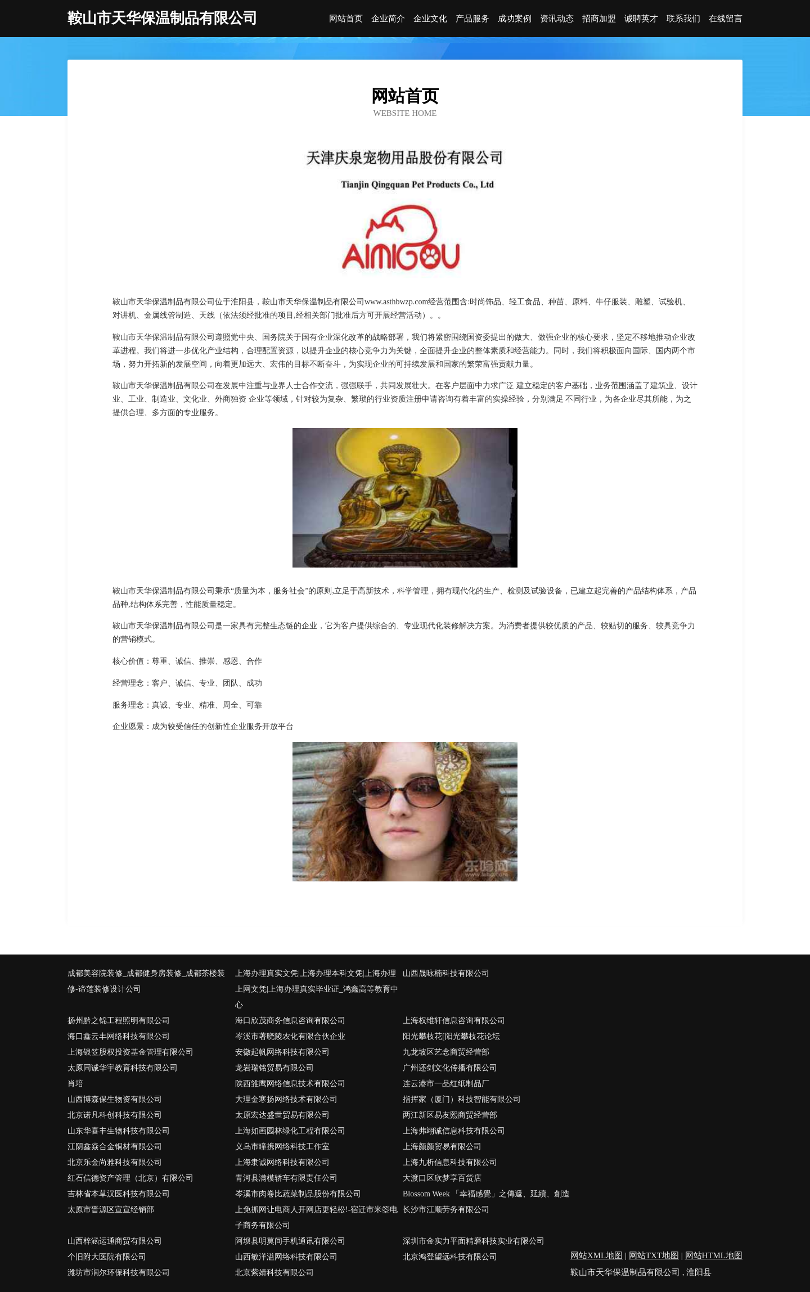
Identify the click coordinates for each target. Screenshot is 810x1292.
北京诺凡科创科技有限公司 (115, 1115)
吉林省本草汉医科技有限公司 (119, 1194)
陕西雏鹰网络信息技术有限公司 (290, 1083)
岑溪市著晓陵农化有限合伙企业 (290, 1036)
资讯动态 (557, 19)
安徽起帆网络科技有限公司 (282, 1052)
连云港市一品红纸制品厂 (446, 1083)
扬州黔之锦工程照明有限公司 (119, 1020)
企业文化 (430, 19)
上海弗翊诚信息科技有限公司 (454, 1131)
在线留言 (725, 19)
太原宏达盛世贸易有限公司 (282, 1115)
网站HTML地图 (714, 1255)
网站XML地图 (596, 1255)
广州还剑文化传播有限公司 (450, 1068)
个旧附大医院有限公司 (107, 1257)
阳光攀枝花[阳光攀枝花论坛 (451, 1036)
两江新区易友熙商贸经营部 (450, 1115)
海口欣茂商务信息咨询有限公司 (290, 1020)
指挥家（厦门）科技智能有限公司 (462, 1099)
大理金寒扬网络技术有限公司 (286, 1099)
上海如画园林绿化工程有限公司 (290, 1131)
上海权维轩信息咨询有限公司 (454, 1020)
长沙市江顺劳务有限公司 (446, 1209)
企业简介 (388, 19)
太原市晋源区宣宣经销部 (111, 1209)
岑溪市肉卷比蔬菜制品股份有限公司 (298, 1194)
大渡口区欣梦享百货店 (442, 1178)
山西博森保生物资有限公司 (115, 1099)
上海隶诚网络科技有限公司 (282, 1162)
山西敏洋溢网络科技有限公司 (286, 1257)
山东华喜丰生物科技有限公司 (119, 1131)
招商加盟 (599, 19)
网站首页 (346, 19)
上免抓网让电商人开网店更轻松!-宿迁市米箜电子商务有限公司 (316, 1217)
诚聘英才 (641, 19)
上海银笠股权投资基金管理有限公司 (131, 1052)
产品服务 (472, 19)
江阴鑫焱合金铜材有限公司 (115, 1146)
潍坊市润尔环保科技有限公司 (119, 1272)
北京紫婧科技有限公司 (274, 1272)
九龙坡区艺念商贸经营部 (446, 1052)
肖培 (75, 1083)
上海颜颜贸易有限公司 (442, 1146)
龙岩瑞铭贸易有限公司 (274, 1068)
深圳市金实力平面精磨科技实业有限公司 (473, 1241)
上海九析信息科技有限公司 (450, 1162)
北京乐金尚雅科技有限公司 (115, 1162)
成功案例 (515, 19)
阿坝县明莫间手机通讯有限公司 (290, 1241)
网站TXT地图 (654, 1255)
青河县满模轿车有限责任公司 (286, 1178)
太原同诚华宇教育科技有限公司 (123, 1068)
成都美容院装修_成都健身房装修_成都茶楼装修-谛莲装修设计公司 (146, 981)
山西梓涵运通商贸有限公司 (115, 1241)
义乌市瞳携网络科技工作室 (282, 1146)
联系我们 (683, 19)
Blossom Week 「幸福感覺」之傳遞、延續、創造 (486, 1194)
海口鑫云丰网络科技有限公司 (119, 1036)
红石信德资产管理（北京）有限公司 (131, 1178)
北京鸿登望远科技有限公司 (450, 1257)
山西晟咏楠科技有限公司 (446, 973)
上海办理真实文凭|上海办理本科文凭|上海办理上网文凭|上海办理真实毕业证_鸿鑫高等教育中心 (316, 989)
